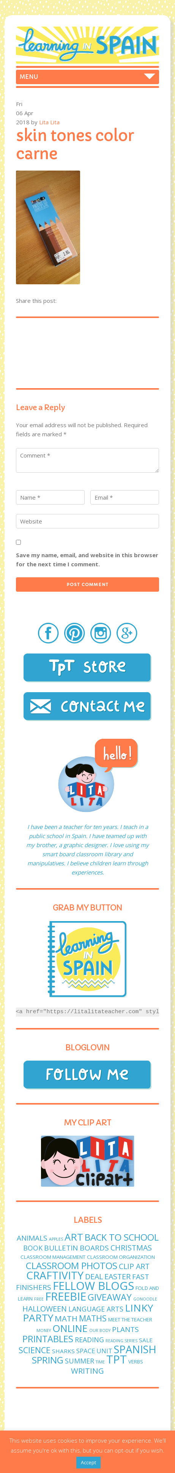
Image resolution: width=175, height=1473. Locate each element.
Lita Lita (49, 122)
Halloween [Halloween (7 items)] (44, 1309)
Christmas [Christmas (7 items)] (131, 1248)
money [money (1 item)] (43, 1330)
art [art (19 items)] (74, 1237)
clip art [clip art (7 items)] (134, 1266)
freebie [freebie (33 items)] (65, 1296)
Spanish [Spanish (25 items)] (135, 1349)
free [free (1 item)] (39, 1299)
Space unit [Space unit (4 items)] (94, 1350)
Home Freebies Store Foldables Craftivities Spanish (87, 77)
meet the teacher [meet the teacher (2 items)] (130, 1319)
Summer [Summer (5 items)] (79, 1360)
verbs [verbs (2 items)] (135, 1361)
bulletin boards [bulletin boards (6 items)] (76, 1248)
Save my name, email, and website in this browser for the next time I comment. (87, 559)
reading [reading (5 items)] (89, 1339)
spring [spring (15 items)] (47, 1360)
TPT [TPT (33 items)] (116, 1359)
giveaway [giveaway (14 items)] (110, 1297)
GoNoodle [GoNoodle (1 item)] (145, 1299)
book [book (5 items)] (33, 1247)
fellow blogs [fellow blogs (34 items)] (93, 1285)
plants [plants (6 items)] (125, 1329)
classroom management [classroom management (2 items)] (52, 1257)
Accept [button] (88, 1462)
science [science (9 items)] (34, 1350)
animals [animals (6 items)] (32, 1238)
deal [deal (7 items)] (94, 1276)
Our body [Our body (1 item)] (99, 1330)
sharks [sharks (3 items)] (63, 1351)
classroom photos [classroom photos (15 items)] (71, 1265)
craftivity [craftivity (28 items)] (55, 1275)
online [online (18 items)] (70, 1328)
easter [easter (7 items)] (117, 1276)
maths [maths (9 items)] (93, 1318)
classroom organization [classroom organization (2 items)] (121, 1257)
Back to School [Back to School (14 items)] (122, 1237)
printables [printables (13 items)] (47, 1339)
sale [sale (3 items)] (146, 1340)
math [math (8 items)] (66, 1318)
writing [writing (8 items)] (87, 1370)
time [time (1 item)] (100, 1362)
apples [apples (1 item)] (56, 1239)
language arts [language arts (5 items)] (95, 1308)
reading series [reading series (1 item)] (121, 1340)
